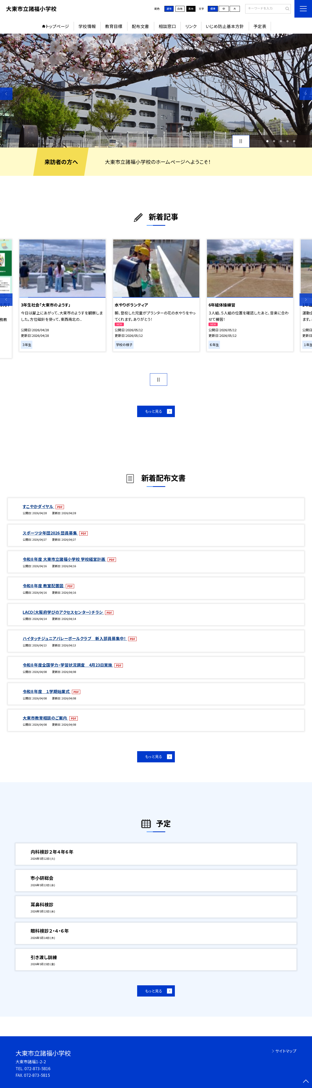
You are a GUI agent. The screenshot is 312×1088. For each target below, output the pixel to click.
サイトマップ (285, 1051)
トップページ (57, 26)
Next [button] (306, 93)
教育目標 (113, 26)
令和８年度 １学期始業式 (47, 691)
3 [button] (281, 141)
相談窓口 (167, 26)
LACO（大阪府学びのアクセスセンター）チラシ (63, 612)
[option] (156, 90)
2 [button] (274, 141)
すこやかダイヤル (38, 506)
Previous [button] (6, 93)
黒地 (190, 8)
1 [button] (267, 141)
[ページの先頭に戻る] (306, 1082)
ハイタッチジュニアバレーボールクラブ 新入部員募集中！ (75, 638)
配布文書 (140, 26)
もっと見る (153, 411)
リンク (191, 26)
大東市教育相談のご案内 (45, 718)
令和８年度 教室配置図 (43, 586)
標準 (212, 8)
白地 (180, 8)
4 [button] (287, 141)
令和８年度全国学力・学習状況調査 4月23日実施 (68, 665)
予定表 (259, 26)
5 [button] (294, 141)
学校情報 (87, 26)
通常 (169, 8)
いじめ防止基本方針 (225, 26)
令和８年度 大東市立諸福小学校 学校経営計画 (64, 559)
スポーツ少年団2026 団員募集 (50, 533)
